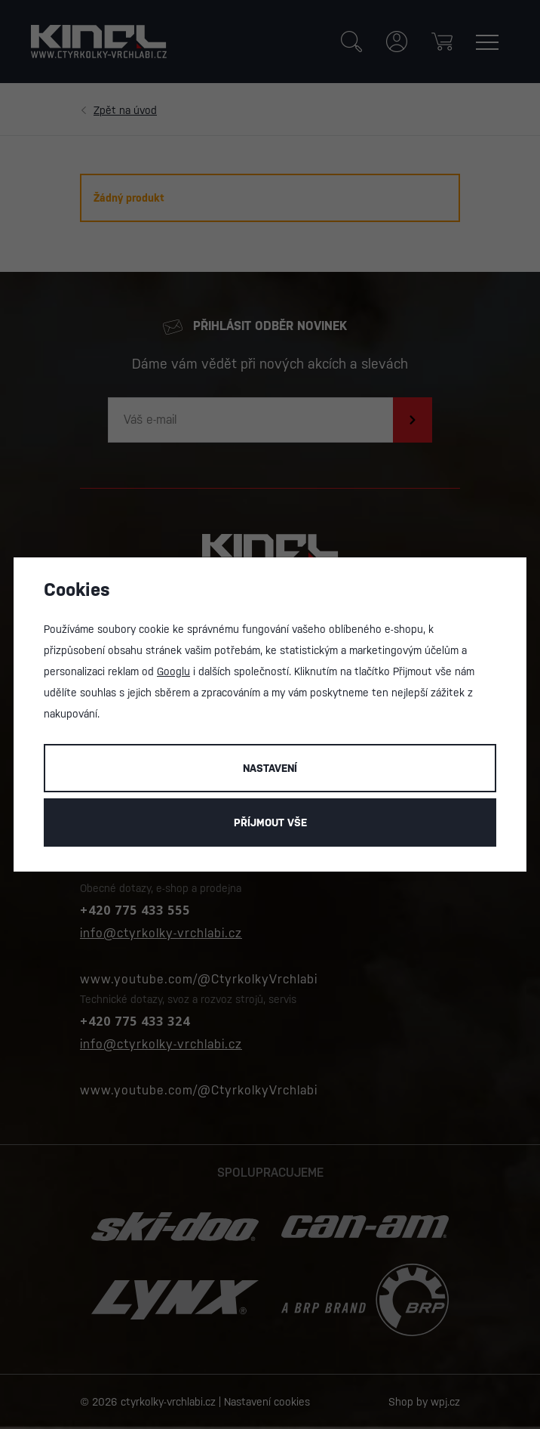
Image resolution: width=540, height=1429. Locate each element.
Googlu (173, 671)
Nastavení (270, 768)
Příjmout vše (270, 822)
